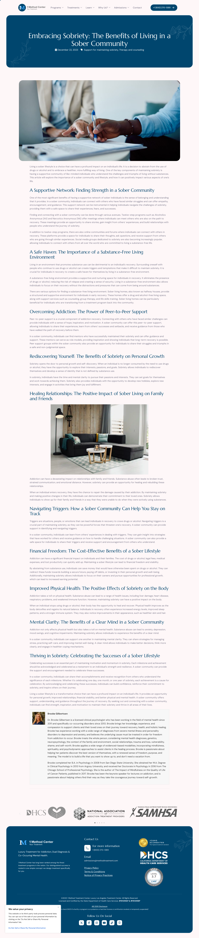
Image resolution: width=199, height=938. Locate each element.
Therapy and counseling (131, 49)
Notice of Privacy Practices (98, 875)
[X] (81, 922)
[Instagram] (96, 922)
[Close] (58, 907)
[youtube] (104, 922)
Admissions (121, 7)
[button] (19, 813)
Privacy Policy (91, 867)
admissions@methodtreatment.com (101, 860)
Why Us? (104, 7)
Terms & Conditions (94, 871)
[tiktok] (111, 922)
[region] (33, 919)
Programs (57, 7)
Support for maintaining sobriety (101, 49)
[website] (119, 922)
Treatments (74, 7)
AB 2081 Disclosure (99, 906)
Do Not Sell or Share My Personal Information (27, 928)
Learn (90, 7)
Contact (137, 7)
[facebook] (89, 922)
